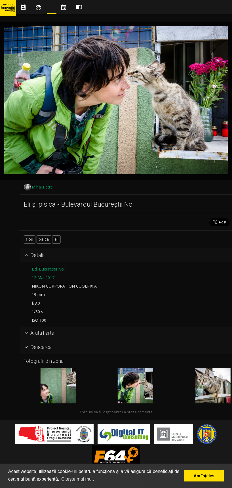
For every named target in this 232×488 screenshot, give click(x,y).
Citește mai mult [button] (77, 479)
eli (100, 239)
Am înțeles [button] (204, 476)
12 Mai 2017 (86, 277)
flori (73, 239)
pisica (88, 239)
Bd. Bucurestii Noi (91, 269)
